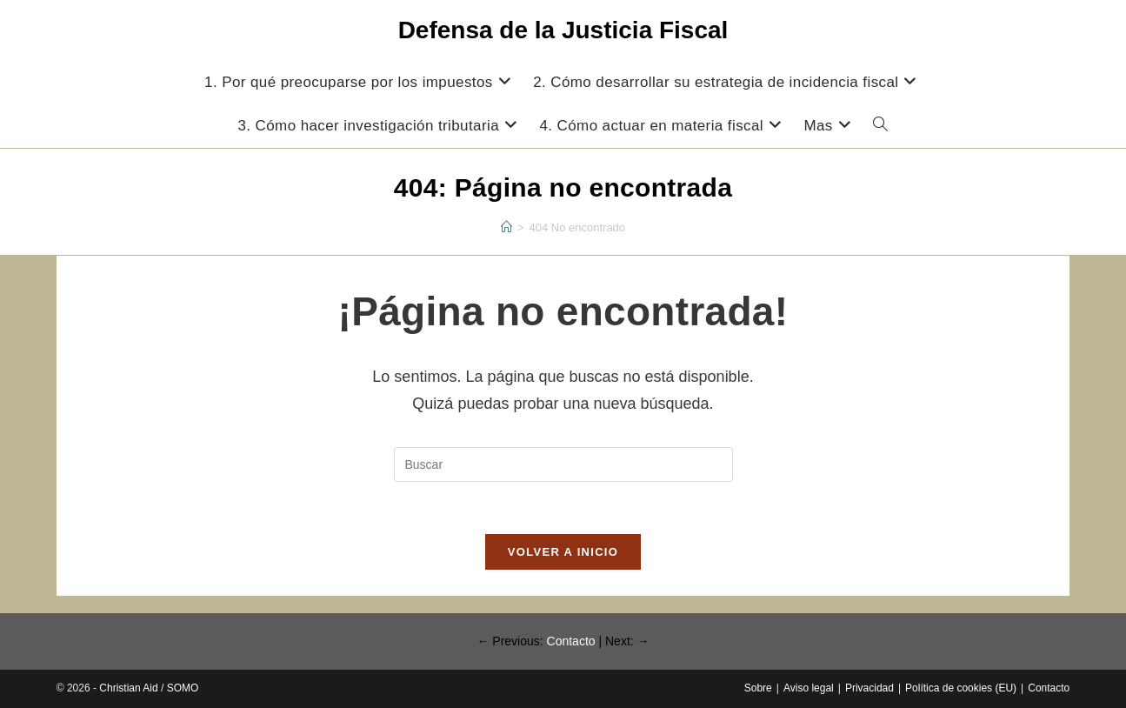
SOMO (183, 688)
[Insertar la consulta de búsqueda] (563, 464)
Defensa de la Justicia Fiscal (563, 30)
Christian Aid (128, 688)
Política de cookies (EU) (960, 688)
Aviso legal (808, 688)
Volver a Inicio (563, 551)
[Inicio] (506, 227)
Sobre (758, 688)
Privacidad (869, 688)
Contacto (571, 641)
